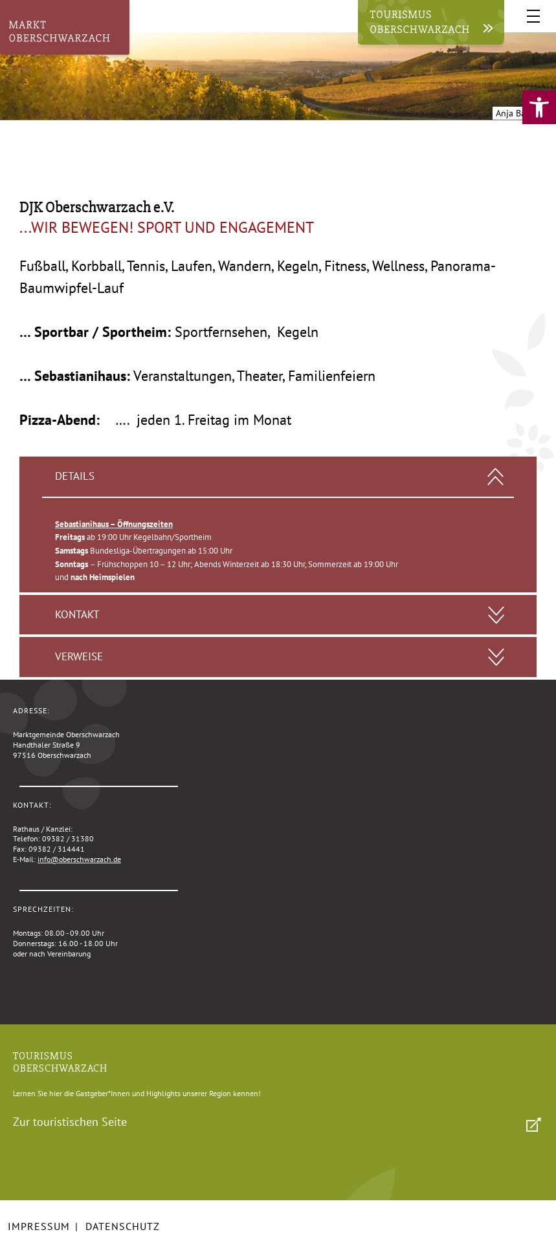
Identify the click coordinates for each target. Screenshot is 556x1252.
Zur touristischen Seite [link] (70, 1121)
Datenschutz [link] (122, 1226)
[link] (539, 107)
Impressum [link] (39, 1226)
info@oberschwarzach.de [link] (79, 859)
